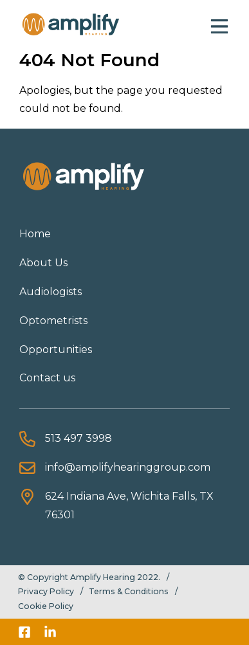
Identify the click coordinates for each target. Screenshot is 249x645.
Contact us (47, 378)
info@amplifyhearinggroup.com (127, 467)
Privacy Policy (46, 591)
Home (35, 234)
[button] (219, 24)
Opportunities (55, 349)
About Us (43, 263)
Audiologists (50, 292)
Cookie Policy (45, 606)
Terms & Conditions (129, 591)
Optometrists (53, 320)
